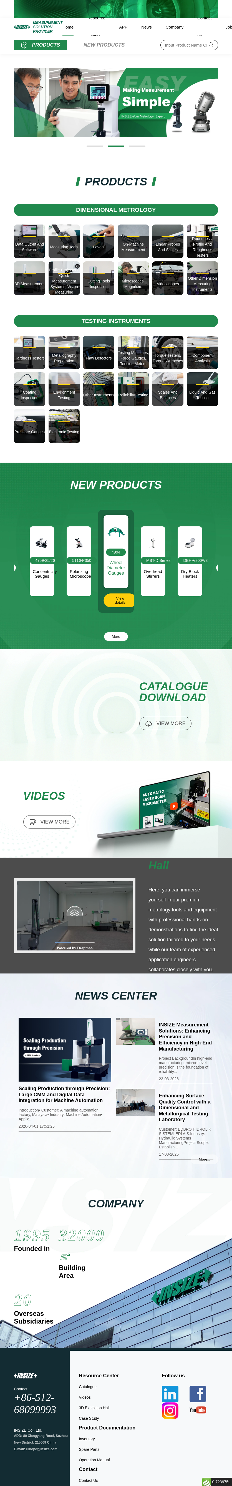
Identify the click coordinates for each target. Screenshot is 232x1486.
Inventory (87, 1439)
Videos (85, 1397)
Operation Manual (94, 1460)
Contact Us (88, 1480)
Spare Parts (89, 1449)
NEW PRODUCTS (104, 45)
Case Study (89, 1418)
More (116, 636)
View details (120, 600)
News (146, 27)
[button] (95, 146)
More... (204, 1159)
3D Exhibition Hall (94, 1408)
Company (174, 27)
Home (68, 27)
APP (123, 27)
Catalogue (88, 1387)
